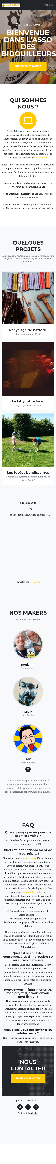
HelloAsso (35, 581)
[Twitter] (20, 1107)
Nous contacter (28, 1078)
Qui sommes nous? (28, 66)
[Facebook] (28, 1107)
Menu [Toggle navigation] (49, 5)
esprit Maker (40, 157)
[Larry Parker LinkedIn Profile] (28, 769)
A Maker (34, 1113)
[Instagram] (36, 1107)
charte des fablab (33, 892)
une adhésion (28, 858)
